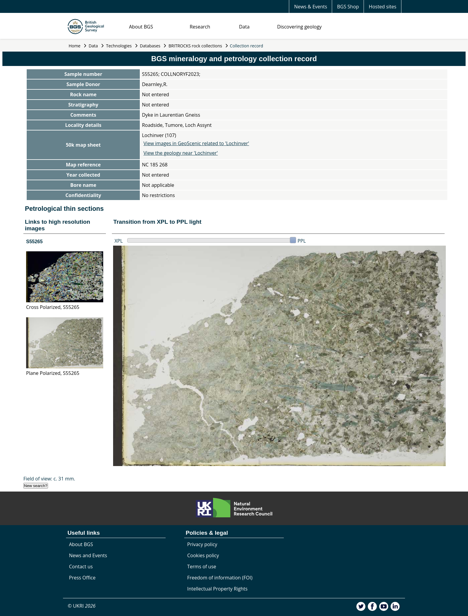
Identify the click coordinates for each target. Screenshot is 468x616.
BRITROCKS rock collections (195, 46)
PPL (302, 241)
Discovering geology (299, 26)
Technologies (119, 46)
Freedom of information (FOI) (219, 577)
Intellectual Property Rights (217, 588)
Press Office (82, 577)
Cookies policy (203, 555)
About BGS (141, 26)
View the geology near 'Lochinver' (180, 153)
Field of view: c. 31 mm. (49, 478)
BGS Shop (348, 6)
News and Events (88, 555)
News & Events (310, 6)
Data (244, 26)
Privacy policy (202, 544)
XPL (119, 241)
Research (200, 26)
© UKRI (82, 606)
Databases (150, 46)
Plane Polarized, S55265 (52, 373)
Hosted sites (382, 6)
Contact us (81, 566)
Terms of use (201, 566)
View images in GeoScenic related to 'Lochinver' (196, 143)
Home (75, 46)
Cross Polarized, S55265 (53, 307)
